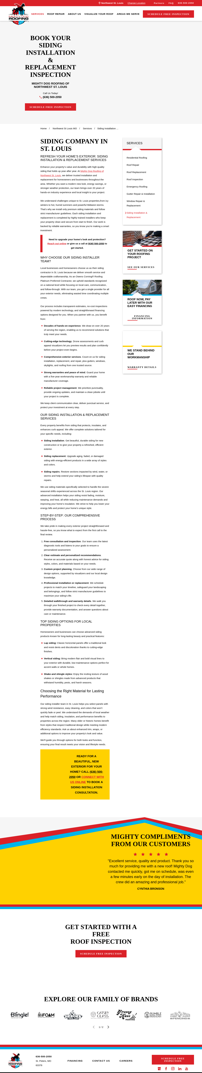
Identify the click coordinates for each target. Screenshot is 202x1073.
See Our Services (143, 267)
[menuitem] (37, 14)
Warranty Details (144, 367)
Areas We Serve (128, 14)
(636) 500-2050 (52, 97)
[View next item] (108, 1041)
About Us (74, 14)
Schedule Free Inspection (168, 14)
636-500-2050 (186, 3)
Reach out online (56, 243)
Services (37, 14)
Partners (159, 3)
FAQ (171, 3)
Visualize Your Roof (98, 14)
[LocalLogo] (18, 14)
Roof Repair (56, 14)
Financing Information (144, 317)
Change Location (136, 3)
